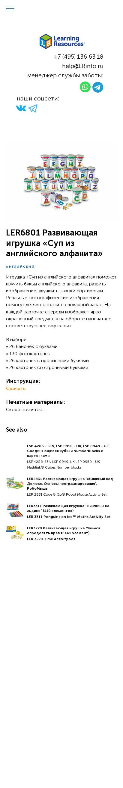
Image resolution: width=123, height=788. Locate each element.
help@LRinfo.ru (83, 65)
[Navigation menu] (10, 9)
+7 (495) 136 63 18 (79, 56)
